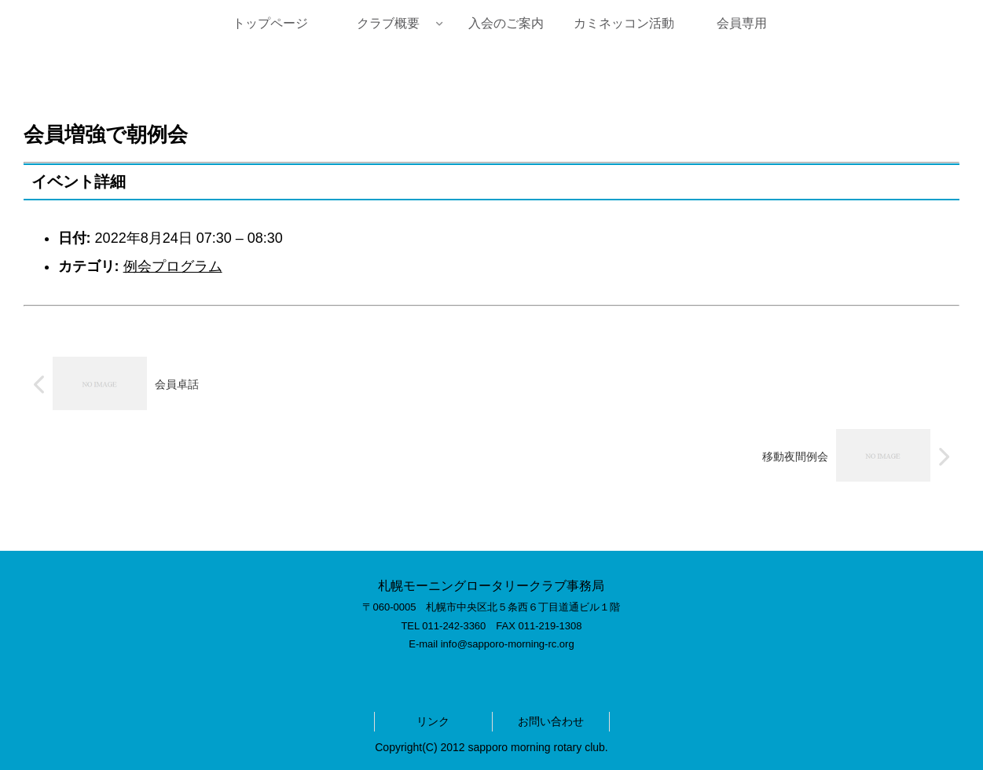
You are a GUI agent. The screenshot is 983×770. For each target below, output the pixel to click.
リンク (432, 721)
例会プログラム (172, 266)
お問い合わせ (551, 721)
